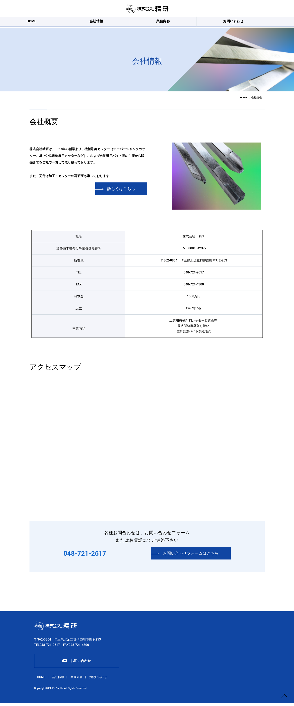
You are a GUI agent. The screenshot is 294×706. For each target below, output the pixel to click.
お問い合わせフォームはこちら (188, 556)
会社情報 (100, 23)
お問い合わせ (171, 23)
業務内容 (134, 23)
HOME (68, 23)
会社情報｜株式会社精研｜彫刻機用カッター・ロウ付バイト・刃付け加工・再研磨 (147, 9)
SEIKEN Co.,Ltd (56, 692)
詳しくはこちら (119, 191)
